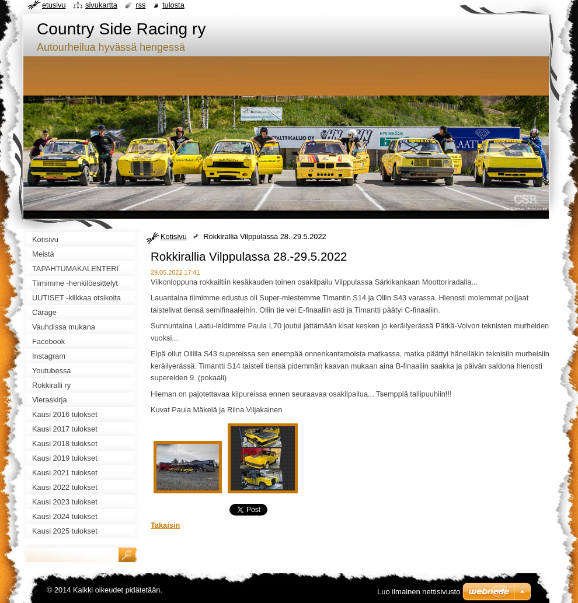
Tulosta (173, 5)
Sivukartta (101, 5)
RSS (140, 5)
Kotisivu (174, 236)
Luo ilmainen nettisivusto (418, 591)
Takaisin (165, 525)
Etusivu (54, 5)
